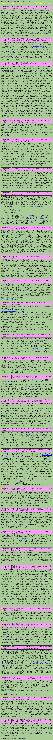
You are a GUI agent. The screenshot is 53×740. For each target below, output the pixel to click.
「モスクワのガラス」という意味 (31, 434)
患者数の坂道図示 (27, 538)
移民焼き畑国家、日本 (7, 299)
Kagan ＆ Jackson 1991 (39, 46)
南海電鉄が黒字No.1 (30, 386)
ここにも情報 (28, 215)
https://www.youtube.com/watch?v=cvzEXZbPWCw (14, 311)
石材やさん (5, 453)
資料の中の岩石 (35, 348)
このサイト (14, 405)
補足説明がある (17, 456)
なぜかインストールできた (33, 381)
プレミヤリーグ (5, 638)
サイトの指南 (35, 206)
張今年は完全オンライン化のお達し (36, 218)
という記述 (18, 481)
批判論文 (11, 52)
